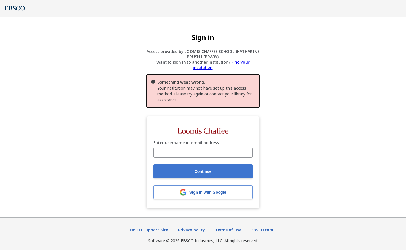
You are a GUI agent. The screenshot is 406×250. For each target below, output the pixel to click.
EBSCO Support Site (149, 230)
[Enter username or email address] (203, 153)
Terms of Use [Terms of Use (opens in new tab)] (228, 230)
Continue (203, 171)
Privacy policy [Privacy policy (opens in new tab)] (191, 230)
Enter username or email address (186, 142)
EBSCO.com (262, 230)
